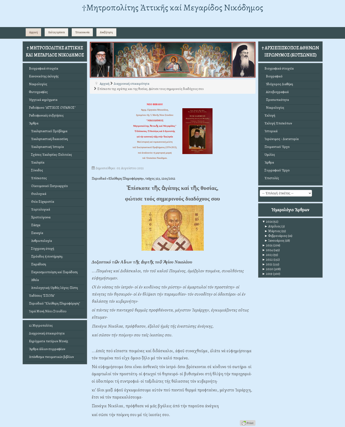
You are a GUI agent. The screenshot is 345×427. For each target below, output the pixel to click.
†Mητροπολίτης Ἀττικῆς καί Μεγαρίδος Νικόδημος (172, 7)
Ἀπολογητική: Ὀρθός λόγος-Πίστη (53, 288)
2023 (267, 255)
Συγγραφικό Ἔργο (277, 170)
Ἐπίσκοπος (38, 178)
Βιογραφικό (274, 76)
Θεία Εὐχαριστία (41, 201)
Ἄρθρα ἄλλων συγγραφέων (47, 349)
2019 (267, 274)
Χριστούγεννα (40, 217)
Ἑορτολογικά (39, 209)
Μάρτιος (273, 231)
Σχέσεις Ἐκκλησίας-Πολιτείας (50, 154)
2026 (267, 221)
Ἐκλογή (270, 115)
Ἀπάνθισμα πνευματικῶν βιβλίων (51, 357)
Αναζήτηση (106, 32)
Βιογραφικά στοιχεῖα (43, 68)
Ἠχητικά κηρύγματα (43, 100)
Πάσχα (34, 225)
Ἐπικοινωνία (82, 32)
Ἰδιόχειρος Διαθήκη (279, 84)
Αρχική (33, 32)
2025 (267, 245)
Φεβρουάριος (276, 236)
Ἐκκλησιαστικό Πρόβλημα (48, 131)
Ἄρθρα (33, 123)
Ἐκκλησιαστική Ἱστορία (46, 147)
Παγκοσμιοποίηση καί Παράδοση (53, 272)
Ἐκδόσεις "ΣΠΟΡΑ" (42, 295)
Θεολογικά (37, 194)
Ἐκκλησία (36, 162)
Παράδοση (37, 264)
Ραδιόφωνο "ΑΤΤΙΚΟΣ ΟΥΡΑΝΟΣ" (52, 107)
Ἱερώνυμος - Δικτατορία (282, 139)
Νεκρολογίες (38, 84)
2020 (267, 269)
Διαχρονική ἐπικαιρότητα (47, 333)
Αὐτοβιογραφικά (277, 92)
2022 (267, 259)
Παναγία (36, 233)
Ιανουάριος (275, 240)
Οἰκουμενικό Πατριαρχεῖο (48, 186)
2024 (267, 250)
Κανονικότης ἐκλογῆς (44, 76)
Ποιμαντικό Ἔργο (277, 147)
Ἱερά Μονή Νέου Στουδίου (47, 311)
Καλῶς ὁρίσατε (56, 32)
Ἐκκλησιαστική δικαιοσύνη (48, 139)
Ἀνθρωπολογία (40, 241)
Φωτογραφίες (38, 92)
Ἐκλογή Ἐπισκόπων (278, 123)
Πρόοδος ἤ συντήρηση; (46, 256)
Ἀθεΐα (34, 280)
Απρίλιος (273, 226)
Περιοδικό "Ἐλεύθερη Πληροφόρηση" (54, 303)
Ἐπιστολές (272, 178)
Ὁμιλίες (270, 154)
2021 (267, 264)
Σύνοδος (36, 170)
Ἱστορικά (271, 131)
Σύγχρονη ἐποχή (41, 248)
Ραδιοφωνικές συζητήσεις (46, 115)
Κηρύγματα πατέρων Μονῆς (48, 341)
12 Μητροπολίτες (41, 325)
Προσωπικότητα (277, 100)
